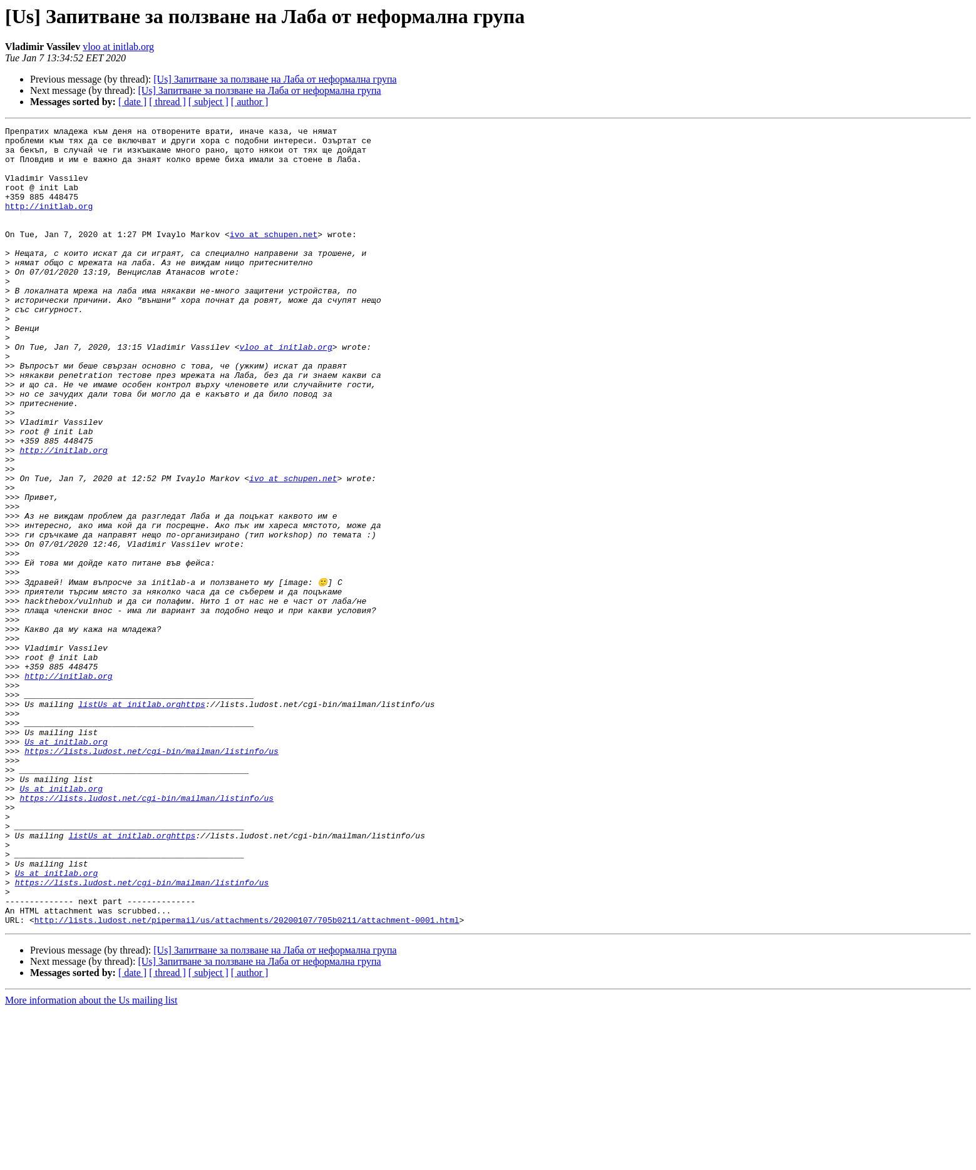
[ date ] (132, 101)
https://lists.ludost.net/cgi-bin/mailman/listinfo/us (151, 876)
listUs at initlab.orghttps (141, 819)
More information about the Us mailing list (91, 1159)
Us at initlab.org (66, 864)
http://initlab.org (49, 222)
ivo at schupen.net (273, 256)
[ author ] (250, 101)
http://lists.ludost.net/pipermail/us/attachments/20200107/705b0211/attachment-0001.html (247, 1078)
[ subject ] (208, 101)
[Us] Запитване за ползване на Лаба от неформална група (274, 79)
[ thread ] (167, 101)
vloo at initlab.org (118, 46)
